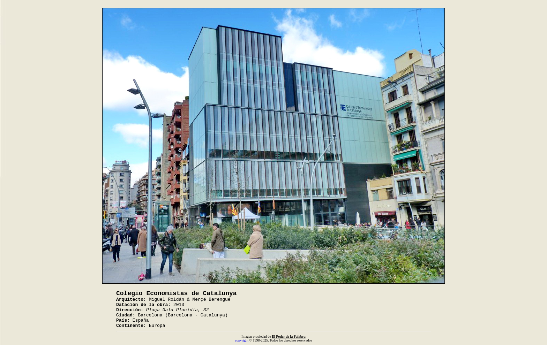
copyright (241, 340)
